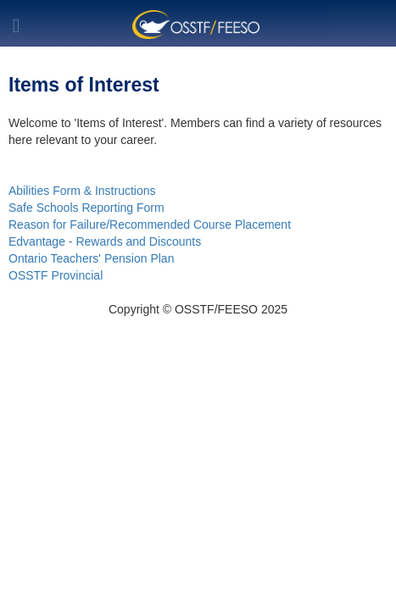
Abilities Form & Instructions (82, 190)
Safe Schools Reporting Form (86, 207)
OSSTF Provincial (55, 275)
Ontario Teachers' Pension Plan (91, 258)
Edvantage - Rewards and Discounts (104, 241)
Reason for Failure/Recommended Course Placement (149, 224)
